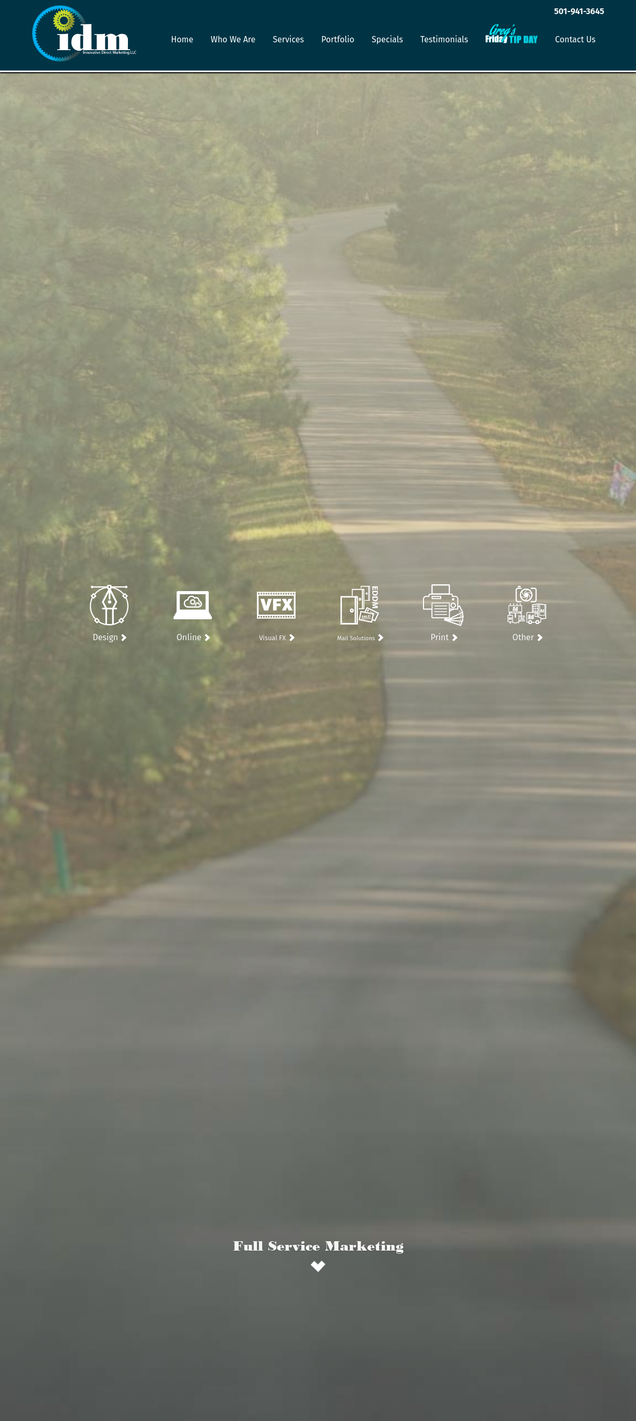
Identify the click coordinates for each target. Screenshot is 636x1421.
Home (182, 39)
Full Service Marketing (318, 1245)
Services (288, 39)
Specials (387, 39)
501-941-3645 (579, 11)
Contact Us (575, 39)
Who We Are (232, 39)
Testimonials (444, 39)
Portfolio (337, 39)
